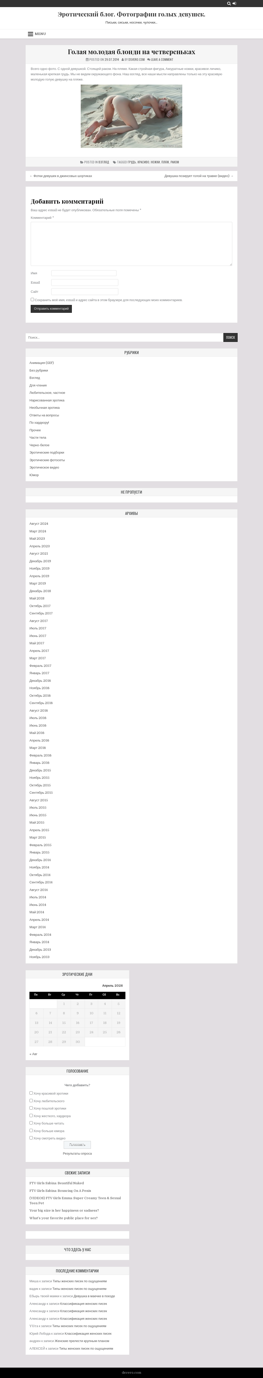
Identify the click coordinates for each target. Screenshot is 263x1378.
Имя (34, 273)
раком (175, 162)
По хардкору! (39, 422)
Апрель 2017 (39, 651)
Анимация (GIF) (41, 363)
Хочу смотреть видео (49, 1138)
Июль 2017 (37, 628)
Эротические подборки (46, 452)
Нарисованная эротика (46, 400)
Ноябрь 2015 (39, 778)
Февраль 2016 (40, 755)
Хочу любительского (49, 1101)
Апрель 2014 (39, 920)
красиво (143, 162)
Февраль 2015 (40, 845)
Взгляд (103, 162)
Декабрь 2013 (40, 950)
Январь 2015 (39, 852)
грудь (132, 162)
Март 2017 (37, 658)
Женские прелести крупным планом (82, 1341)
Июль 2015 (37, 807)
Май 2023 (37, 538)
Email (35, 282)
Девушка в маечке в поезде (94, 1296)
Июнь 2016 (37, 725)
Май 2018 (36, 598)
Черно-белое (39, 445)
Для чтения (38, 385)
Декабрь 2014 (40, 860)
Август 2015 (38, 800)
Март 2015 (37, 837)
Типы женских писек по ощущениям (80, 1281)
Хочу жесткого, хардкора (52, 1116)
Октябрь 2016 (40, 695)
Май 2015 (36, 822)
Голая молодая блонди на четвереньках (131, 51)
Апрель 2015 (39, 830)
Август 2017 (38, 621)
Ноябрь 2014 (39, 867)
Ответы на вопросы (44, 415)
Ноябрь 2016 (39, 688)
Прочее (35, 430)
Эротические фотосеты (47, 460)
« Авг (33, 1054)
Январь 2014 (39, 942)
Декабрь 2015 (40, 770)
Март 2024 (37, 531)
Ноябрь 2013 (39, 957)
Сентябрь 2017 (41, 613)
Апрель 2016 (39, 740)
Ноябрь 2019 (39, 568)
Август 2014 (38, 890)
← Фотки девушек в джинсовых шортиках (60, 176)
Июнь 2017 (37, 636)
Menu (40, 34)
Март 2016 (37, 748)
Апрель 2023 (39, 546)
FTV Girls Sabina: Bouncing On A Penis (60, 1191)
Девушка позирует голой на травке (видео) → (199, 176)
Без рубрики (38, 370)
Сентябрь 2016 (41, 703)
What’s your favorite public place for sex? (63, 1218)
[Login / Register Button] (234, 3)
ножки (155, 162)
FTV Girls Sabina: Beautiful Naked (56, 1183)
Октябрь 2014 (40, 875)
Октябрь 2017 (40, 606)
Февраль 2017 (40, 666)
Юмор (34, 475)
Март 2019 (37, 583)
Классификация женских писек (83, 1304)
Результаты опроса (77, 1153)
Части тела (37, 437)
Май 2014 (36, 912)
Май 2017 (36, 643)
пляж (165, 162)
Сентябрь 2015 (41, 792)
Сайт (34, 292)
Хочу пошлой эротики (50, 1108)
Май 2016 (36, 733)
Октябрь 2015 (40, 785)
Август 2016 (38, 710)
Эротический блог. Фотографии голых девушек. (131, 14)
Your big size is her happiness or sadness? (64, 1210)
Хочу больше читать (49, 1123)
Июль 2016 (37, 718)
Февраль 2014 (40, 935)
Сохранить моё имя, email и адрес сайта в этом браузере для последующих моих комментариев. (109, 300)
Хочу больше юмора (49, 1131)
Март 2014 (37, 927)
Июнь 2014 (37, 905)
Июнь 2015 (37, 815)
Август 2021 (38, 553)
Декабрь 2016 (40, 681)
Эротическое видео (44, 467)
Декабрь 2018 (40, 591)
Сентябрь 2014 (41, 882)
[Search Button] (229, 3)
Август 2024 (38, 524)
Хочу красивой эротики (51, 1093)
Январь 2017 (39, 673)
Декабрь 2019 (40, 561)
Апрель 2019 (39, 576)
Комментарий (42, 218)
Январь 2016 (39, 763)
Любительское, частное (47, 393)
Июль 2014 (37, 897)
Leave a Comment (162, 59)
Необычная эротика (44, 408)
